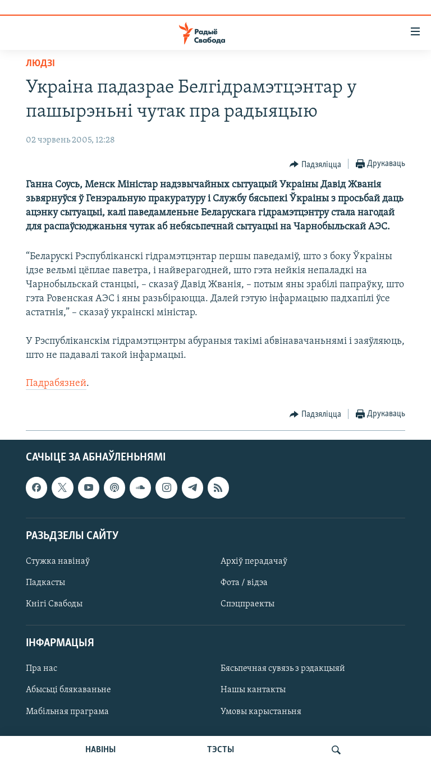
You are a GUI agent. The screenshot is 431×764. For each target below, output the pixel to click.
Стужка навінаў (58, 561)
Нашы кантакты (253, 689)
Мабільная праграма (67, 711)
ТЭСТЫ (220, 749)
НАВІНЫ (100, 749)
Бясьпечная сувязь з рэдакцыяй (283, 668)
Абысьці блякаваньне (68, 689)
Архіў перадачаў (254, 561)
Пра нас (41, 668)
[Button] (315, 164)
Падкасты (45, 582)
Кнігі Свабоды (54, 604)
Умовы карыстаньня (261, 711)
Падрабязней (56, 383)
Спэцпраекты (247, 604)
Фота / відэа (244, 582)
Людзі (40, 63)
